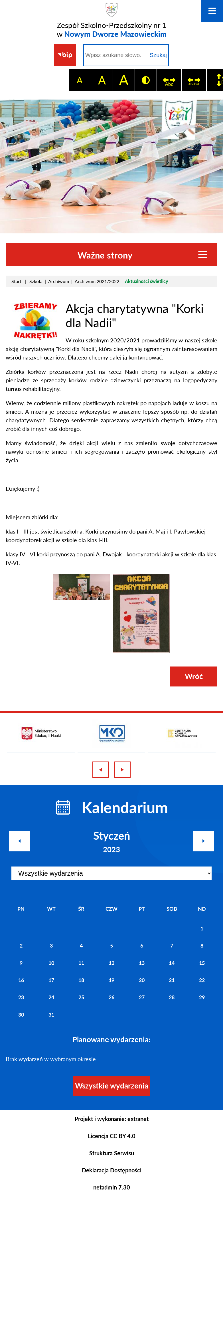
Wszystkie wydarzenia (111, 1085)
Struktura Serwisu (111, 1153)
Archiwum (58, 281)
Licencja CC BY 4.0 (111, 1135)
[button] (35, 337)
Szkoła (35, 281)
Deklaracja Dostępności (111, 1170)
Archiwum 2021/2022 (97, 281)
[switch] (169, 80)
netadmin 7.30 (111, 1187)
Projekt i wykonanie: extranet (112, 1118)
